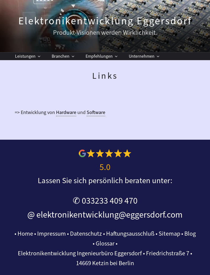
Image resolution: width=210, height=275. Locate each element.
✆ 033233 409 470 (105, 201)
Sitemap (169, 233)
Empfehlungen (102, 56)
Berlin (126, 263)
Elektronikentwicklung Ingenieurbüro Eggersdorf (80, 253)
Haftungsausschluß (130, 233)
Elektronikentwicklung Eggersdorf (105, 21)
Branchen (63, 56)
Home (25, 233)
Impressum (51, 233)
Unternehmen (144, 56)
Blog (190, 233)
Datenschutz (86, 233)
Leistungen (28, 56)
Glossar (105, 243)
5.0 (105, 167)
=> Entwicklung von (35, 112)
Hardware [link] (66, 112)
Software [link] (96, 112)
